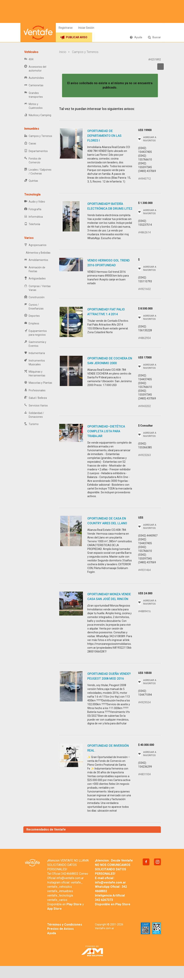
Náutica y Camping (37, 115)
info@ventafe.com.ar (70, 878)
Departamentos (36, 151)
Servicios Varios (36, 406)
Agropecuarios (35, 245)
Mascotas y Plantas (38, 383)
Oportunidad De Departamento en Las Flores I (104, 135)
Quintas (31, 181)
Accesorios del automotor (35, 68)
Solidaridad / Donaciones (34, 415)
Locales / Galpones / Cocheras (37, 171)
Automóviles (34, 78)
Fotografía (32, 209)
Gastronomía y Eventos (35, 344)
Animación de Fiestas (34, 269)
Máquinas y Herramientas (34, 373)
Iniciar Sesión (86, 27)
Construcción (34, 297)
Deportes (32, 316)
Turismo (31, 424)
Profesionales (34, 390)
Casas (30, 144)
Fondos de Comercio (32, 160)
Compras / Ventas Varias (37, 288)
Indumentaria (34, 353)
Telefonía (32, 224)
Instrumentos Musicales (34, 362)
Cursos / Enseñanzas (34, 306)
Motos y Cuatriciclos (33, 106)
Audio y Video (34, 202)
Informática (33, 217)
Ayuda (136, 37)
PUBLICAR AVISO (74, 37)
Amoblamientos (36, 260)
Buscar (154, 37)
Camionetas (33, 85)
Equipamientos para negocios (35, 333)
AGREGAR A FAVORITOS (147, 139)
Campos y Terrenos (38, 136)
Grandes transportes (33, 95)
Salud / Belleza (35, 398)
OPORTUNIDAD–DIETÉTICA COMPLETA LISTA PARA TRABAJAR (106, 431)
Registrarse (66, 27)
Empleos (31, 324)
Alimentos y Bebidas (37, 253)
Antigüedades (35, 279)
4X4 (28, 59)
